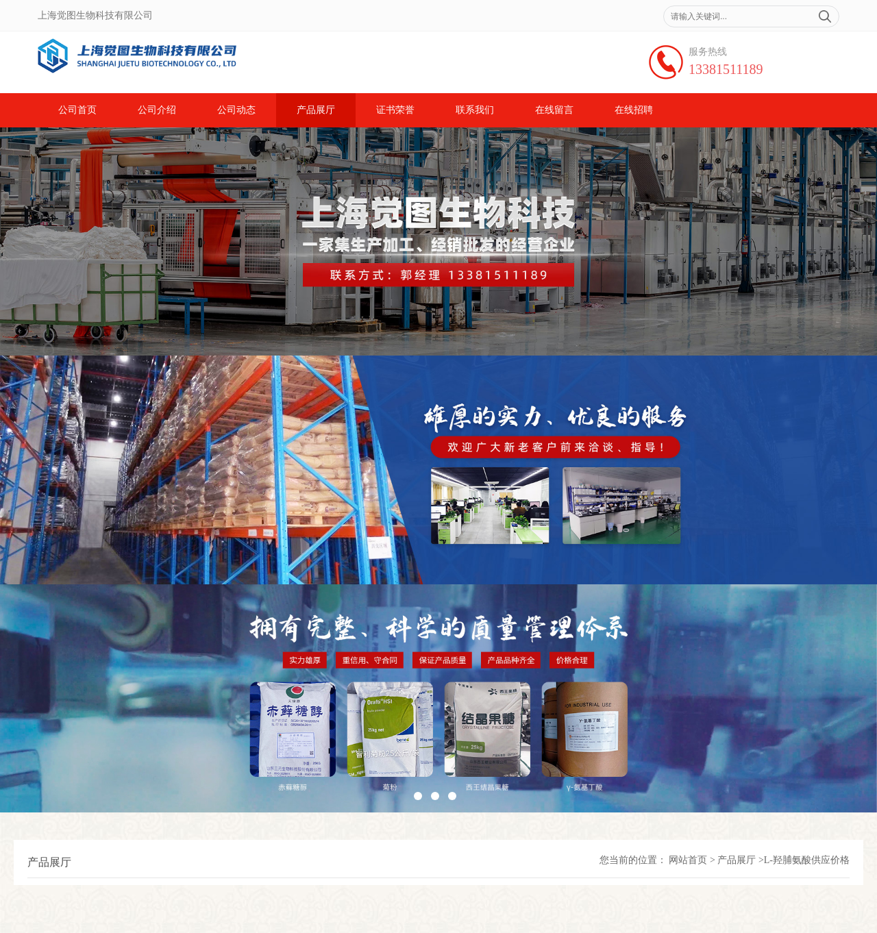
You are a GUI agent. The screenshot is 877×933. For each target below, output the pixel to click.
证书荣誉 (395, 110)
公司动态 (236, 110)
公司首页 (77, 110)
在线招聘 (634, 110)
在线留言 (554, 110)
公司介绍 (157, 110)
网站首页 (688, 860)
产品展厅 (316, 110)
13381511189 (726, 69)
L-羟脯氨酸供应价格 (807, 860)
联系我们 (475, 110)
